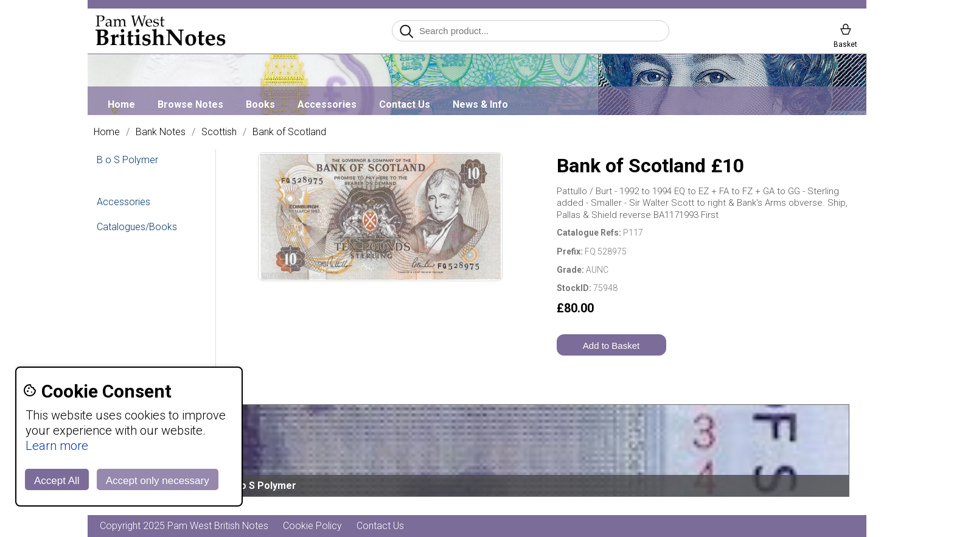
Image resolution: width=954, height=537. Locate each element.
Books (260, 104)
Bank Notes (161, 132)
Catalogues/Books (137, 227)
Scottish (219, 132)
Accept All (57, 480)
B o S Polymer (127, 160)
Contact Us (404, 104)
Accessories (327, 104)
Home (121, 104)
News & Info (480, 104)
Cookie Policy (312, 526)
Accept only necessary (157, 480)
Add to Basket (611, 345)
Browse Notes (190, 104)
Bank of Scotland (289, 132)
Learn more (57, 445)
